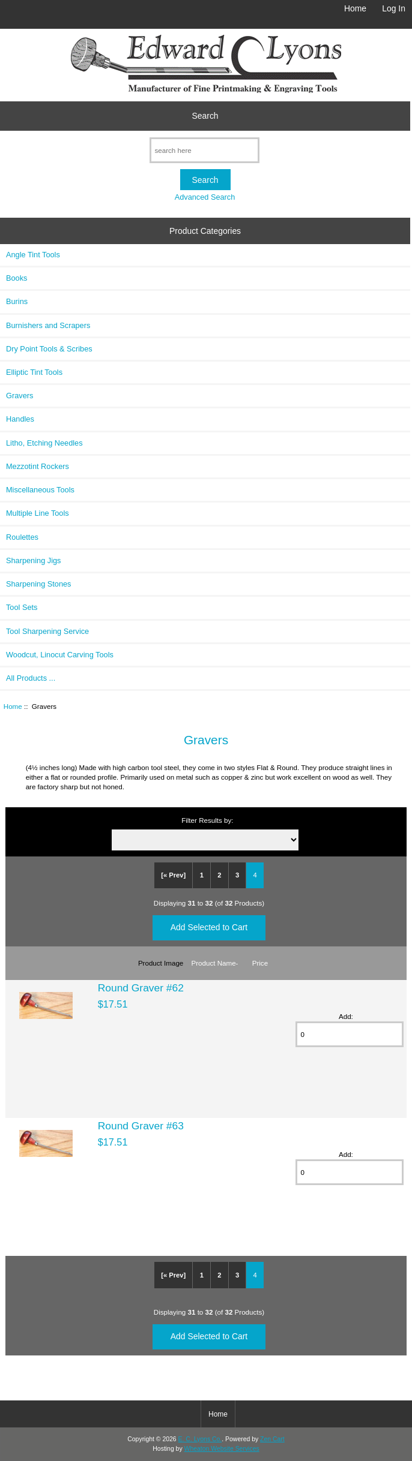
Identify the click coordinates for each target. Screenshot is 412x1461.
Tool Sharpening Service (47, 631)
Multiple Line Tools (37, 513)
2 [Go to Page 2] (219, 875)
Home (355, 8)
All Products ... (30, 678)
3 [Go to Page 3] (237, 875)
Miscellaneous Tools (40, 489)
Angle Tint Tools (33, 254)
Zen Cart (272, 1439)
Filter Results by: (207, 820)
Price (260, 963)
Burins (17, 301)
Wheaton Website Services (221, 1448)
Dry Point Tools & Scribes (49, 348)
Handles (20, 418)
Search (205, 116)
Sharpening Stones (38, 583)
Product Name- (215, 963)
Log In (393, 8)
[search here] (204, 150)
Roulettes (22, 537)
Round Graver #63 (141, 1126)
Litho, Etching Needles (44, 442)
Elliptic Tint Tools (34, 372)
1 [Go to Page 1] (202, 875)
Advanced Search (205, 197)
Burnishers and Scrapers (48, 325)
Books (16, 277)
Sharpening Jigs (33, 560)
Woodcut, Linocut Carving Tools (60, 654)
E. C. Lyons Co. (200, 1439)
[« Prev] (173, 875)
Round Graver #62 (141, 988)
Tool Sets (21, 607)
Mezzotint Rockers (37, 466)
